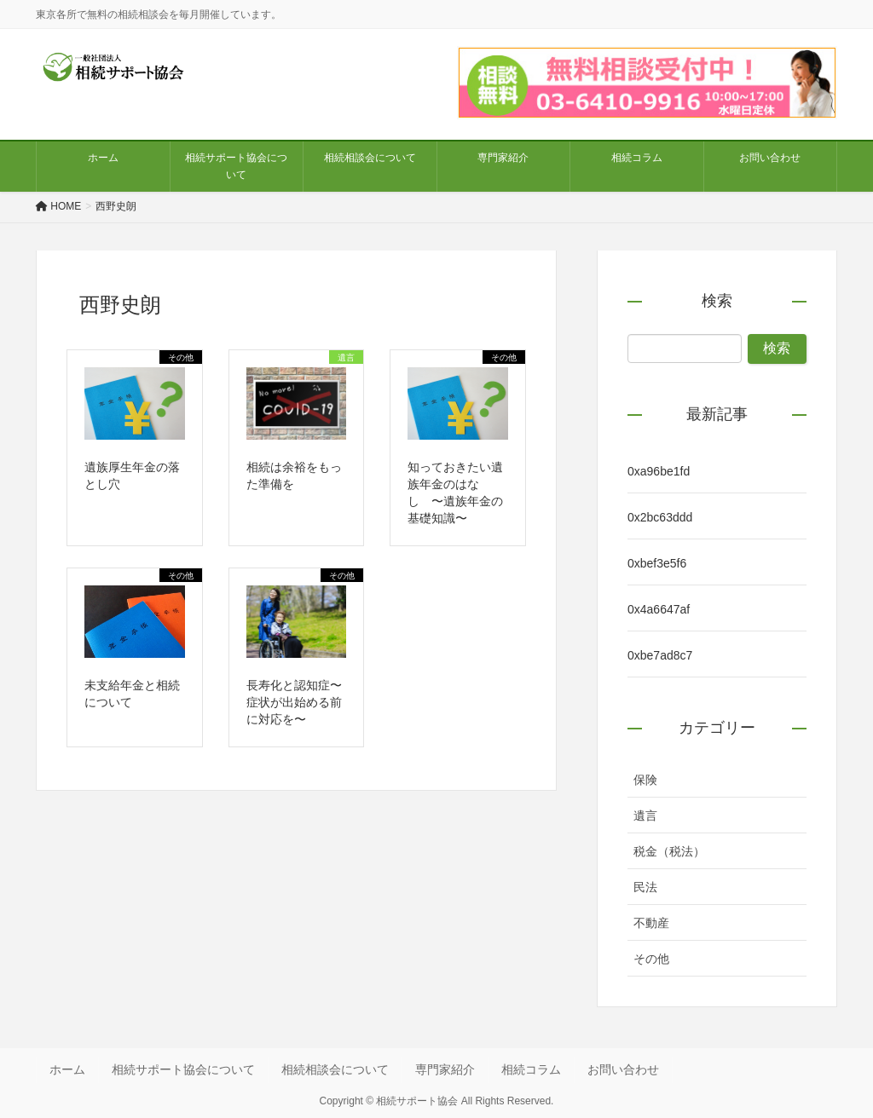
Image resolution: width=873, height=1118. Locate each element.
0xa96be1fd (658, 471)
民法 (645, 887)
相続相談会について (335, 1069)
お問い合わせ (623, 1069)
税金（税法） (669, 851)
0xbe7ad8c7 (659, 655)
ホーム (67, 1069)
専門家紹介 (445, 1069)
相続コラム (531, 1069)
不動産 (651, 923)
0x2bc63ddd (659, 517)
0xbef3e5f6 (656, 563)
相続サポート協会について (183, 1069)
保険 (645, 780)
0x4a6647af (658, 609)
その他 (651, 958)
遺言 (645, 815)
